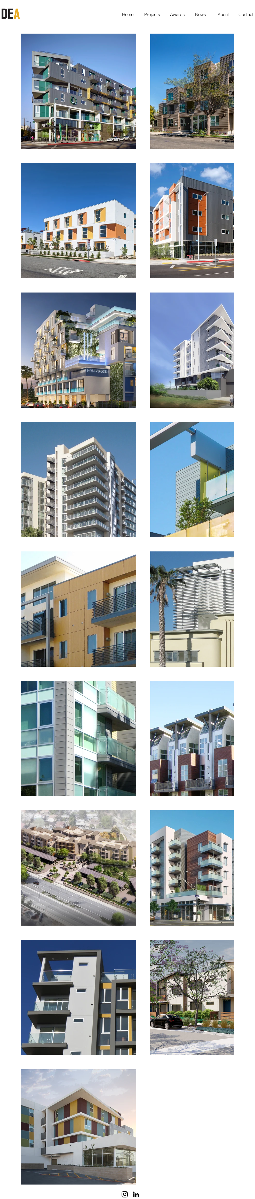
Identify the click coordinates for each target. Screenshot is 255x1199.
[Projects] (152, 14)
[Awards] (177, 14)
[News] (200, 14)
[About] (223, 14)
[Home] (127, 14)
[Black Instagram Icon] (125, 1194)
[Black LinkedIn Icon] (136, 1194)
